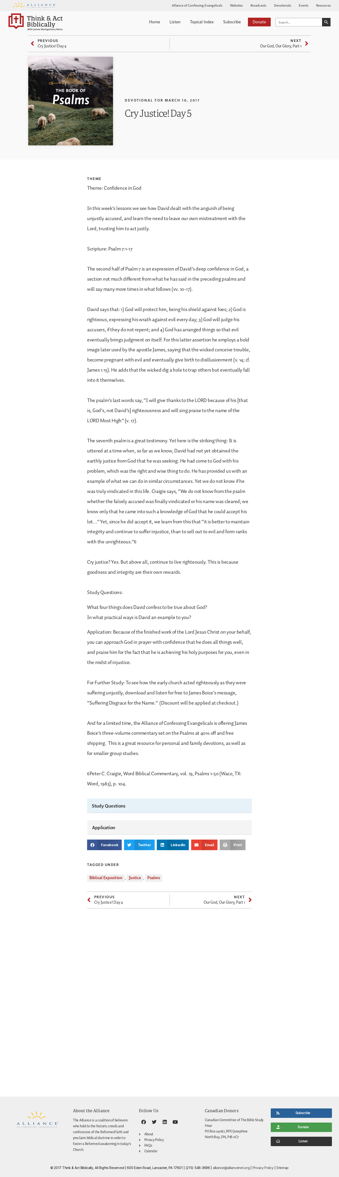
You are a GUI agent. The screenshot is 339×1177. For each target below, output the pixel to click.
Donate (259, 21)
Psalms (153, 878)
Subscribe (232, 21)
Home (154, 21)
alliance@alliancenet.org (231, 1168)
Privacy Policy (263, 1168)
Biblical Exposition (105, 878)
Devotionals (282, 5)
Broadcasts (258, 5)
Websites (236, 5)
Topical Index (202, 21)
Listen (175, 21)
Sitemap (282, 1168)
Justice (135, 878)
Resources (323, 5)
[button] (104, 845)
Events (303, 5)
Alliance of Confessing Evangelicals (197, 5)
